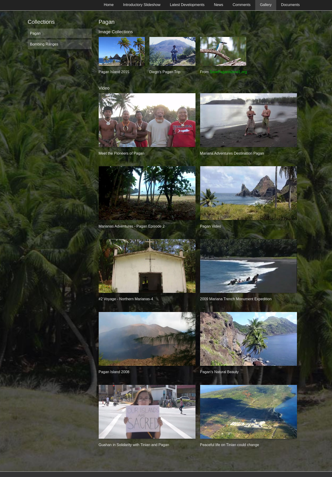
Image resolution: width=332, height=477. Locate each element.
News (218, 5)
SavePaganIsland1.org (228, 72)
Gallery (266, 5)
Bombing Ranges (44, 44)
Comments (241, 5)
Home (109, 5)
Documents (290, 5)
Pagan (35, 33)
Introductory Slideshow (141, 5)
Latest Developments (187, 5)
